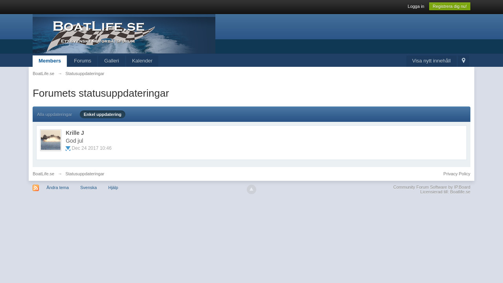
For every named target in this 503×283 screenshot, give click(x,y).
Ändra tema (57, 187)
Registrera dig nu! (450, 6)
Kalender (142, 61)
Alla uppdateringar (54, 114)
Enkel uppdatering (102, 114)
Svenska (88, 187)
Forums (82, 61)
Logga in (416, 6)
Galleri (111, 61)
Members (50, 61)
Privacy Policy (456, 173)
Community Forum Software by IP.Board (431, 187)
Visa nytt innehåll (431, 61)
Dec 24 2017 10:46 (92, 148)
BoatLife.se (43, 173)
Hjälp (113, 187)
